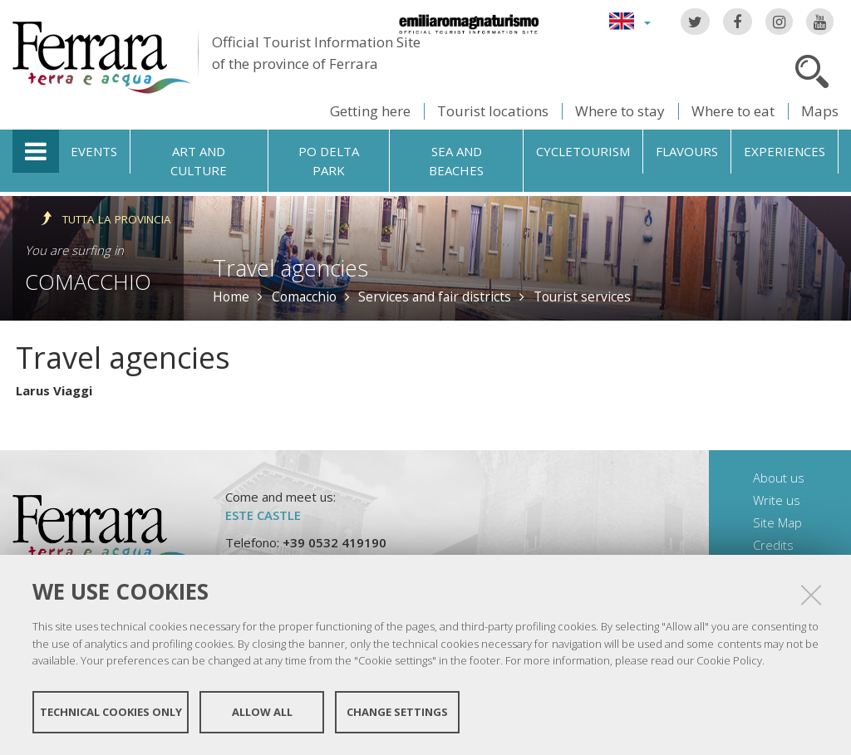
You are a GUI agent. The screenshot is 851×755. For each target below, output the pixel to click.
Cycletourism (583, 151)
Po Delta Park (328, 161)
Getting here (370, 110)
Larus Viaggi (54, 390)
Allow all (262, 711)
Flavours (687, 151)
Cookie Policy (729, 660)
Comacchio (88, 281)
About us (778, 477)
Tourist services (582, 296)
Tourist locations (492, 110)
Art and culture (198, 161)
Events (94, 151)
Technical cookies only (111, 711)
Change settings (397, 711)
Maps (820, 110)
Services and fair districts (434, 296)
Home (231, 296)
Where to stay (620, 110)
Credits (773, 545)
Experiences (784, 151)
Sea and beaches (456, 161)
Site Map (777, 522)
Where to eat (733, 110)
